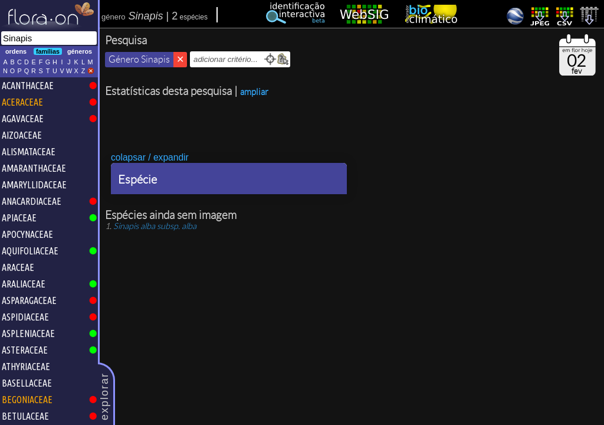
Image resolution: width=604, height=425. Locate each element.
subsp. (154, 226)
